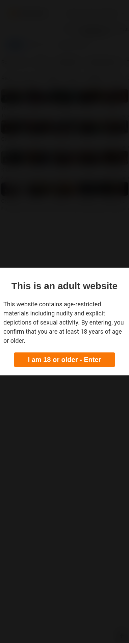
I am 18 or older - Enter (64, 359)
